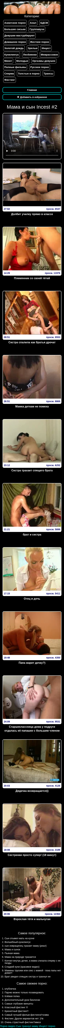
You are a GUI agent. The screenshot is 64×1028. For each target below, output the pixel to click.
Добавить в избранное (32, 97)
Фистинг (9, 79)
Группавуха (37, 29)
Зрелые (33, 48)
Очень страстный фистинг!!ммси (23, 1022)
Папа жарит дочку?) (32, 662)
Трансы (48, 73)
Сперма (9, 73)
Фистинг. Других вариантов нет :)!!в (24, 1018)
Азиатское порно (15, 22)
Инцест (46, 48)
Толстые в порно (28, 73)
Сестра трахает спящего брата (32, 470)
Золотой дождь (14, 48)
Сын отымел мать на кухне (19, 938)
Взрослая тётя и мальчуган (32, 919)
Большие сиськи (14, 29)
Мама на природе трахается (20, 957)
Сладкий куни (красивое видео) (22, 967)
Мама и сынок (12, 949)
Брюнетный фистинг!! (17, 1011)
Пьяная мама (12, 953)
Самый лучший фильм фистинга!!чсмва (27, 1015)
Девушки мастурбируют (19, 35)
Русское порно (39, 67)
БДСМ (44, 22)
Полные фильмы (15, 67)
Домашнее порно (15, 41)
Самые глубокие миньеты (19, 1003)
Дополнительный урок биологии (22, 1000)
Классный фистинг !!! (16, 1007)
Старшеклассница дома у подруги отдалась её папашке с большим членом (32, 728)
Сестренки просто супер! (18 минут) (32, 855)
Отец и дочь (32, 598)
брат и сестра (32, 534)
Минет (8, 60)
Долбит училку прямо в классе (32, 214)
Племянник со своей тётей (32, 278)
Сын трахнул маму (27, 1026)
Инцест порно (47, 1026)
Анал (33, 22)
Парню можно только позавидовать (24, 992)
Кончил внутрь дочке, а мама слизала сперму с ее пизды (33, 961)
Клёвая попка (12, 996)
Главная (32, 90)
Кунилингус (11, 54)
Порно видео (7, 1026)
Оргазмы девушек (43, 60)
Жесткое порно (39, 41)
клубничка (10, 989)
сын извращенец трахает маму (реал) (26, 946)
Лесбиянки (30, 54)
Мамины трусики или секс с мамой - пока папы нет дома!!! (33, 971)
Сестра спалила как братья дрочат (32, 342)
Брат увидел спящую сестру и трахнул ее (28, 976)
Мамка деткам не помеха (32, 406)
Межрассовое (49, 54)
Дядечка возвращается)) (32, 790)
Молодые (22, 60)
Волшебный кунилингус (18, 942)
